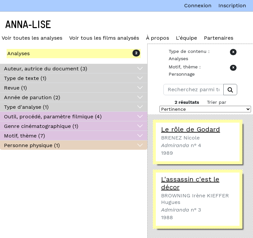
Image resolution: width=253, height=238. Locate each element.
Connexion (197, 5)
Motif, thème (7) (24, 136)
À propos (157, 38)
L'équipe (186, 38)
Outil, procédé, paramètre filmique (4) (53, 116)
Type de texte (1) (25, 78)
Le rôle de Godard (190, 129)
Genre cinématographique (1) (41, 126)
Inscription (232, 5)
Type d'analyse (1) (26, 107)
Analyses (18, 53)
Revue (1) (15, 88)
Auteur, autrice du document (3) (45, 68)
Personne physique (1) (32, 145)
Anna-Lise (28, 25)
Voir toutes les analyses (32, 38)
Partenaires (218, 38)
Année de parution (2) (32, 97)
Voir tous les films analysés (104, 38)
